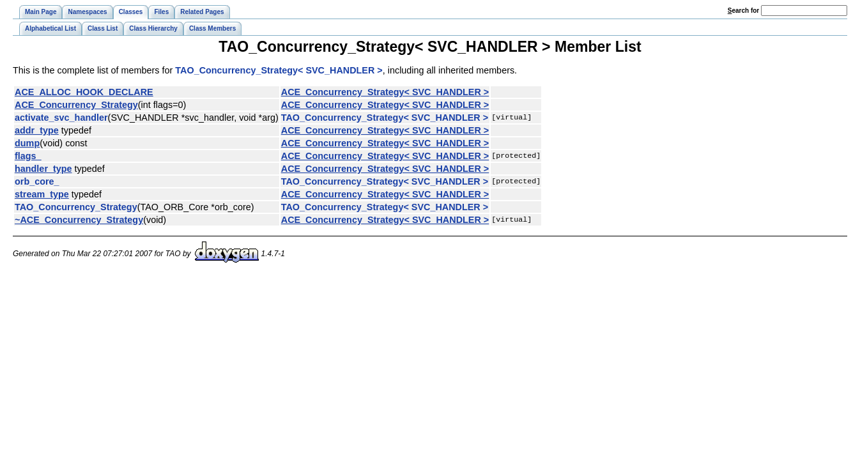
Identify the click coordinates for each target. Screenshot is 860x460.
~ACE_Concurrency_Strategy (79, 220)
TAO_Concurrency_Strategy (76, 207)
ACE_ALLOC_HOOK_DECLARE (84, 92)
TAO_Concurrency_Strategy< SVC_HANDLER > (278, 70)
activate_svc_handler (61, 117)
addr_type (37, 130)
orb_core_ (37, 181)
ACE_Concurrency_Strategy (76, 105)
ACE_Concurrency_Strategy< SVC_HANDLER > (385, 92)
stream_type (42, 194)
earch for (743, 10)
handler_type (43, 169)
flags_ (28, 156)
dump (27, 143)
